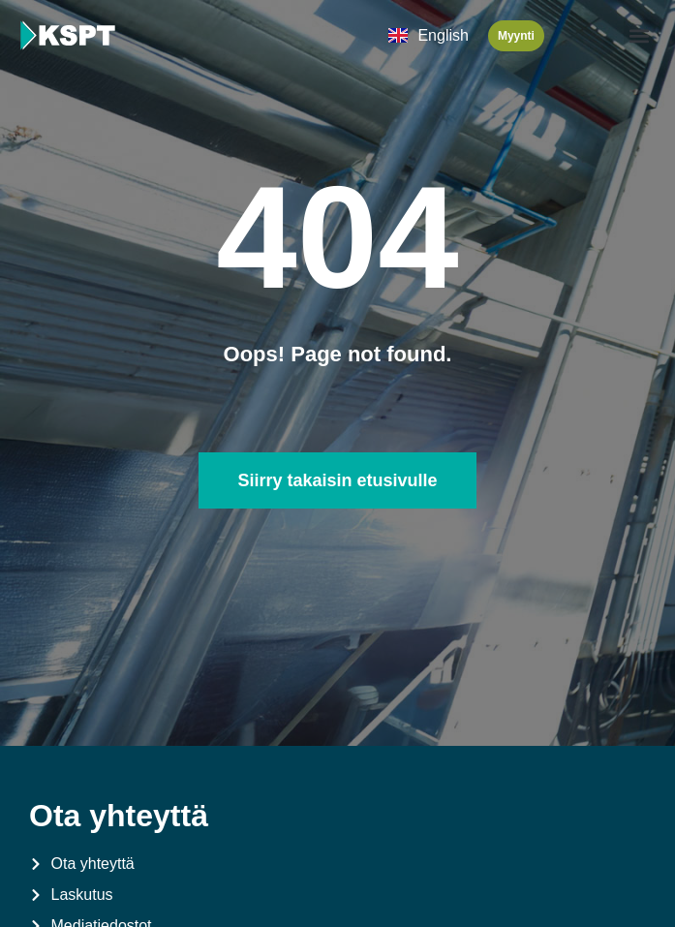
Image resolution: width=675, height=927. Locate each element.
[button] (640, 35)
